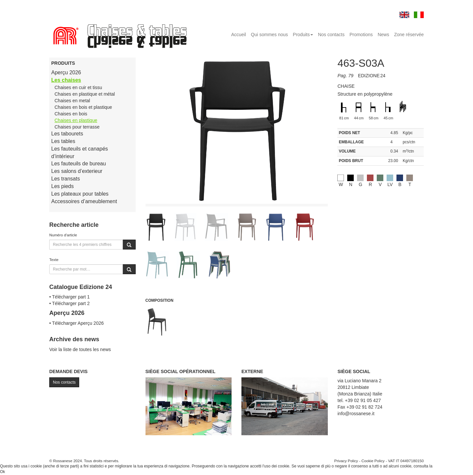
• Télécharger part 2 (69, 303)
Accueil (238, 34)
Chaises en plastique (76, 120)
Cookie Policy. (446, 466)
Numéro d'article (63, 235)
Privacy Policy (346, 461)
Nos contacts (331, 34)
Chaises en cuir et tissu (78, 87)
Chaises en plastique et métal (85, 94)
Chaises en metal (72, 100)
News (383, 34)
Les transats (65, 178)
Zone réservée (409, 34)
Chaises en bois (71, 113)
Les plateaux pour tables (79, 194)
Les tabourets (67, 133)
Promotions (361, 34)
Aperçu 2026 (66, 72)
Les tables (63, 141)
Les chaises (66, 80)
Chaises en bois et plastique (83, 107)
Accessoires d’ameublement (84, 201)
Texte (53, 259)
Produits (303, 34)
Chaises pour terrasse (77, 127)
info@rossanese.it (356, 413)
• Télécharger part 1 (69, 296)
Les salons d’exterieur (76, 171)
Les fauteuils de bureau (78, 163)
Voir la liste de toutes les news (80, 349)
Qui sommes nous (269, 34)
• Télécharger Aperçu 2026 (76, 323)
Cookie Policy (373, 461)
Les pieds (62, 186)
